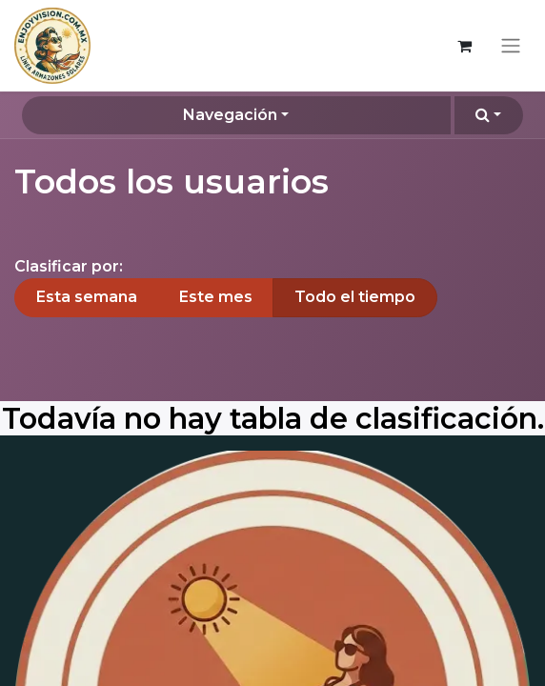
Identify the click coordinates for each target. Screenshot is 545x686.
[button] (488, 115)
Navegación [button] (230, 115)
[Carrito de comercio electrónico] (464, 46)
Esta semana (86, 297)
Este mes (215, 297)
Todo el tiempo (354, 297)
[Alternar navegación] (511, 46)
